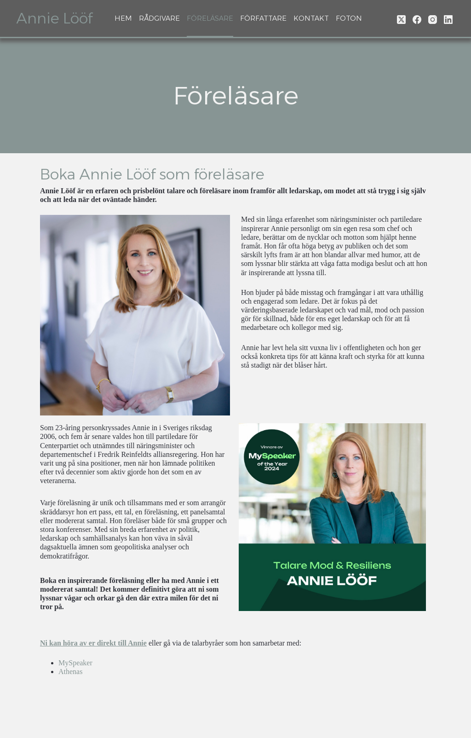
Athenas (70, 671)
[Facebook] (417, 19)
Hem (123, 18)
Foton (349, 18)
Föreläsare (210, 18)
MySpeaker (75, 663)
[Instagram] (432, 19)
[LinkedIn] (448, 19)
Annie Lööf (54, 18)
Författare (263, 18)
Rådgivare (159, 18)
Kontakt (311, 18)
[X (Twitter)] (401, 19)
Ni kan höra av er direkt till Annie (93, 643)
